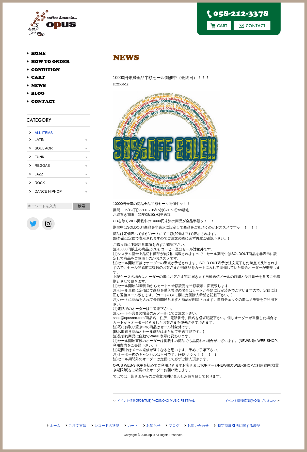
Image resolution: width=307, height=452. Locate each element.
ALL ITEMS (44, 133)
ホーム (55, 426)
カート (132, 426)
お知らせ (153, 426)
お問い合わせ (198, 426)
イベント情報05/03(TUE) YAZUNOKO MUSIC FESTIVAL (156, 400)
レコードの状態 (106, 426)
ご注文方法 (77, 426)
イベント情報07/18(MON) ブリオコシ (250, 400)
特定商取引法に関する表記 (239, 426)
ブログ (174, 426)
